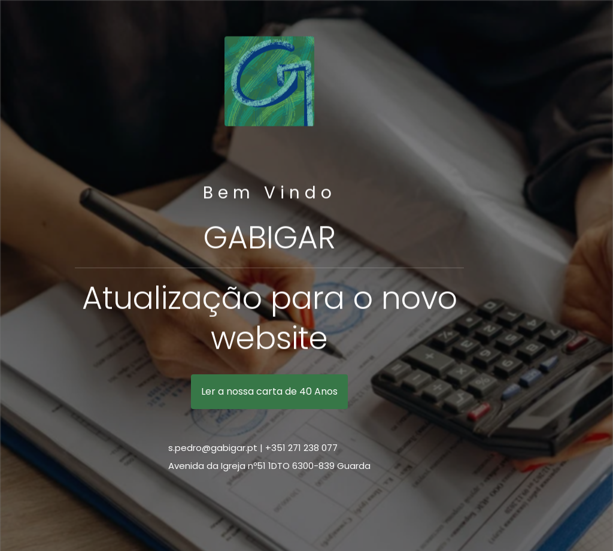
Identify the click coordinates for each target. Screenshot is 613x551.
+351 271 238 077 (301, 447)
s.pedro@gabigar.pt (212, 447)
